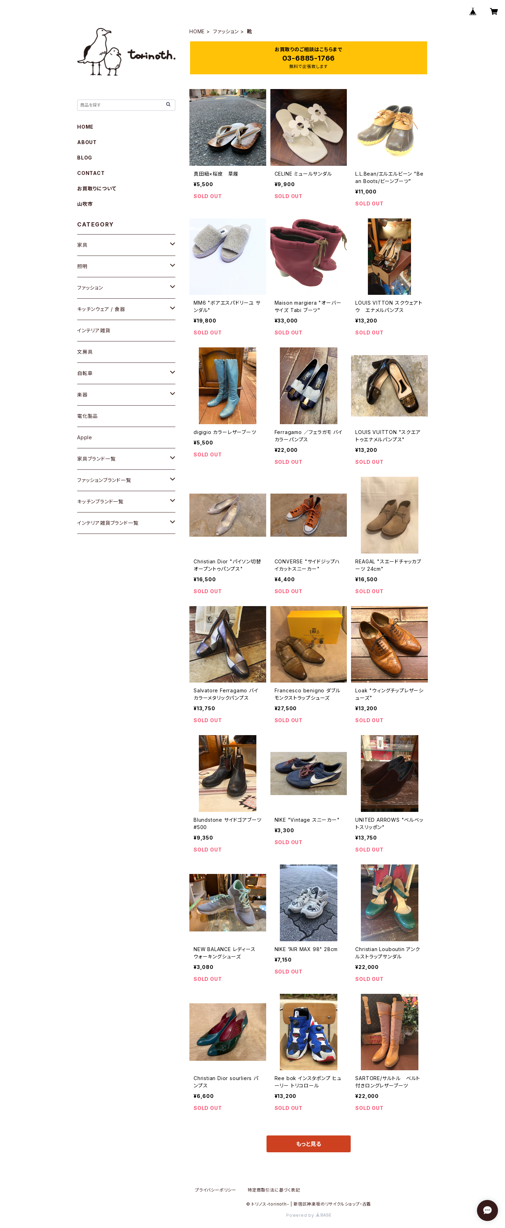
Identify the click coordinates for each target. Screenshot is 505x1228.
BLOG (84, 158)
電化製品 (87, 416)
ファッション (226, 31)
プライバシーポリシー (215, 1190)
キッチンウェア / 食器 (101, 309)
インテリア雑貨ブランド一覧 (107, 523)
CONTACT (91, 173)
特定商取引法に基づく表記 (274, 1190)
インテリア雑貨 (93, 330)
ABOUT (87, 142)
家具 (82, 245)
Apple (84, 437)
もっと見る (308, 1143)
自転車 (85, 373)
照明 (82, 266)
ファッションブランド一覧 (104, 480)
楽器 (82, 395)
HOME (197, 31)
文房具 (85, 352)
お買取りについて (96, 188)
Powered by (308, 1215)
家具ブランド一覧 (96, 459)
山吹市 (85, 204)
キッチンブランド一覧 (100, 501)
